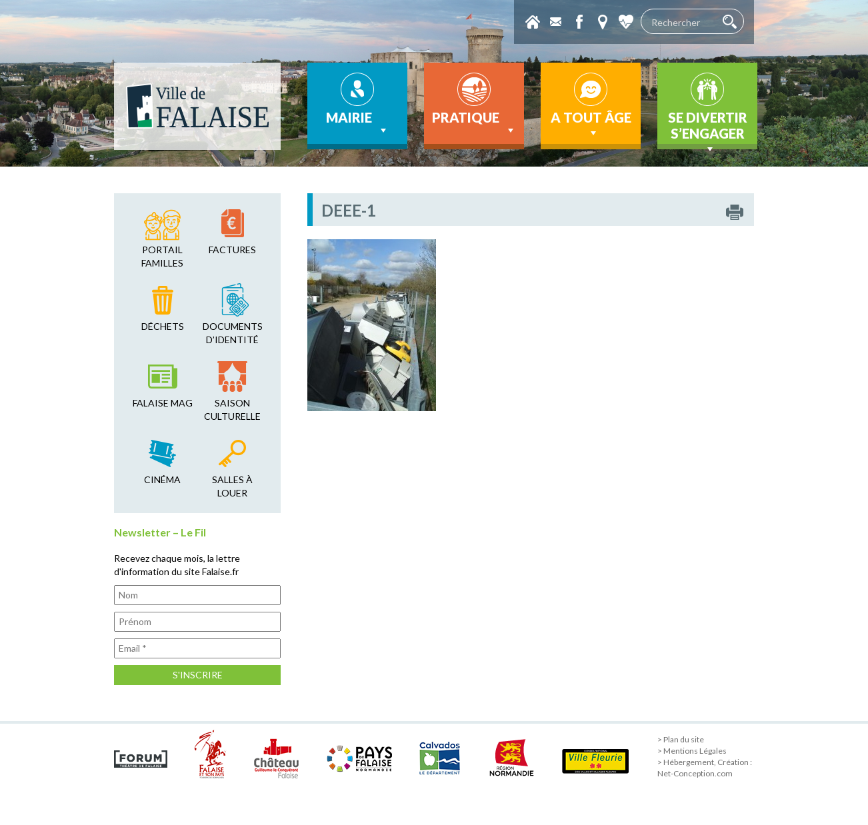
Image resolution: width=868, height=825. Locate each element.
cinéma (162, 479)
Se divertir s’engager (707, 129)
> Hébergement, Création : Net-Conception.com (704, 767)
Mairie (357, 123)
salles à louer (232, 486)
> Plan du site (680, 739)
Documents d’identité (233, 333)
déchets (162, 326)
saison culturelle (232, 409)
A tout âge (591, 124)
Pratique (474, 123)
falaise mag (163, 403)
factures (232, 249)
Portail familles (162, 256)
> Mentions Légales (692, 751)
